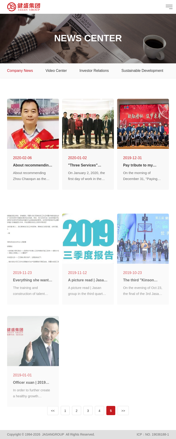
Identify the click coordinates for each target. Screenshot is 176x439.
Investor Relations (94, 71)
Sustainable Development (142, 71)
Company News (20, 71)
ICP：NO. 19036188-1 (153, 434)
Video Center (56, 71)
